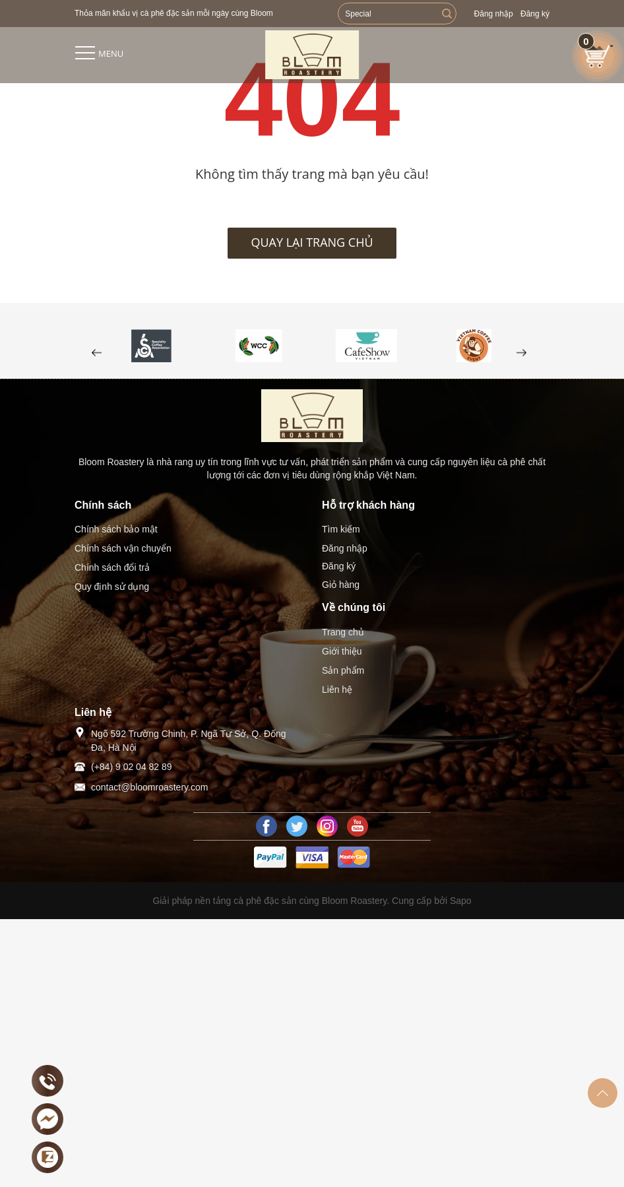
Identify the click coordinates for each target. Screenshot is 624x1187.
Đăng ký (534, 13)
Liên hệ (337, 689)
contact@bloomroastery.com (149, 787)
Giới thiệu (342, 651)
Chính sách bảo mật (116, 529)
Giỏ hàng (340, 584)
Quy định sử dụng (112, 586)
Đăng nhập (493, 13)
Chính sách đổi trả (112, 567)
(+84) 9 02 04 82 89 (131, 766)
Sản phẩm (343, 670)
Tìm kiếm (341, 529)
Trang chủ (343, 632)
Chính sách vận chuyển (123, 548)
